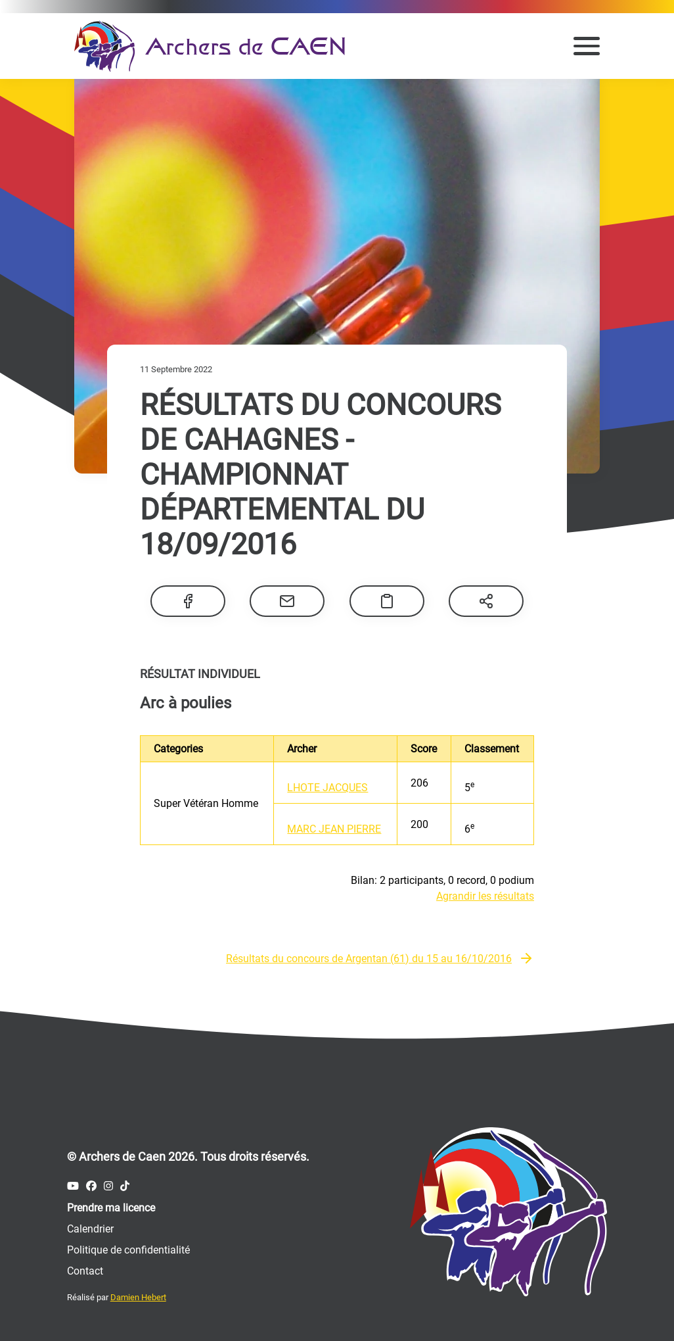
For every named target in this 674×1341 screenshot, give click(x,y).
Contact (85, 1271)
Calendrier (90, 1229)
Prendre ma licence (111, 1208)
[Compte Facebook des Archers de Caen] (91, 1186)
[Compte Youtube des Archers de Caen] (73, 1186)
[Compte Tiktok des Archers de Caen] (124, 1186)
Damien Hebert (138, 1297)
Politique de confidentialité (128, 1250)
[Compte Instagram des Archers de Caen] (108, 1186)
